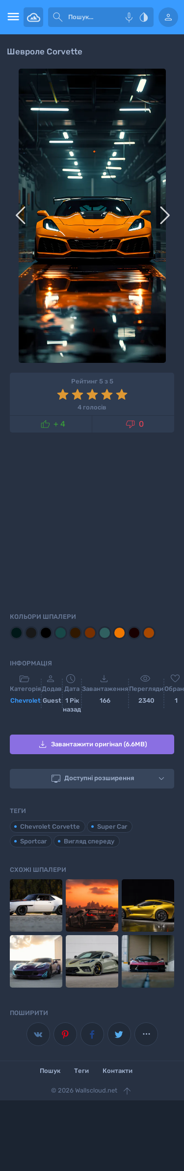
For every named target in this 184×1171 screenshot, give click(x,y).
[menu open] (12, 17)
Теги (81, 1070)
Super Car (112, 826)
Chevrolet (25, 700)
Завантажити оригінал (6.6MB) (92, 744)
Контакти (117, 1070)
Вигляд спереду (89, 841)
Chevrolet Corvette (50, 826)
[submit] (58, 17)
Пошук (50, 1070)
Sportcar (33, 841)
